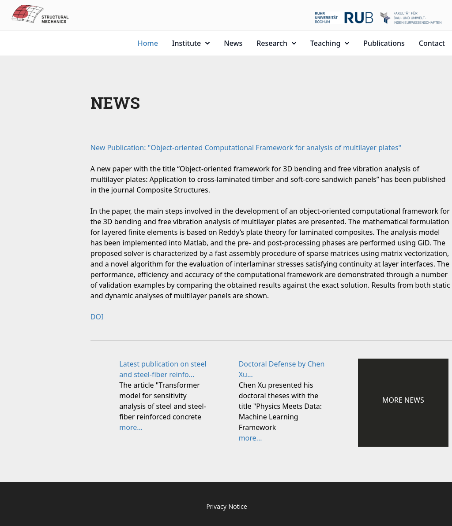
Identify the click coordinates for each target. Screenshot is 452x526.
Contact (432, 43)
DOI (97, 317)
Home (148, 43)
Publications (383, 43)
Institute (191, 43)
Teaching (329, 43)
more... (131, 427)
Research (276, 43)
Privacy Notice (226, 506)
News (233, 43)
